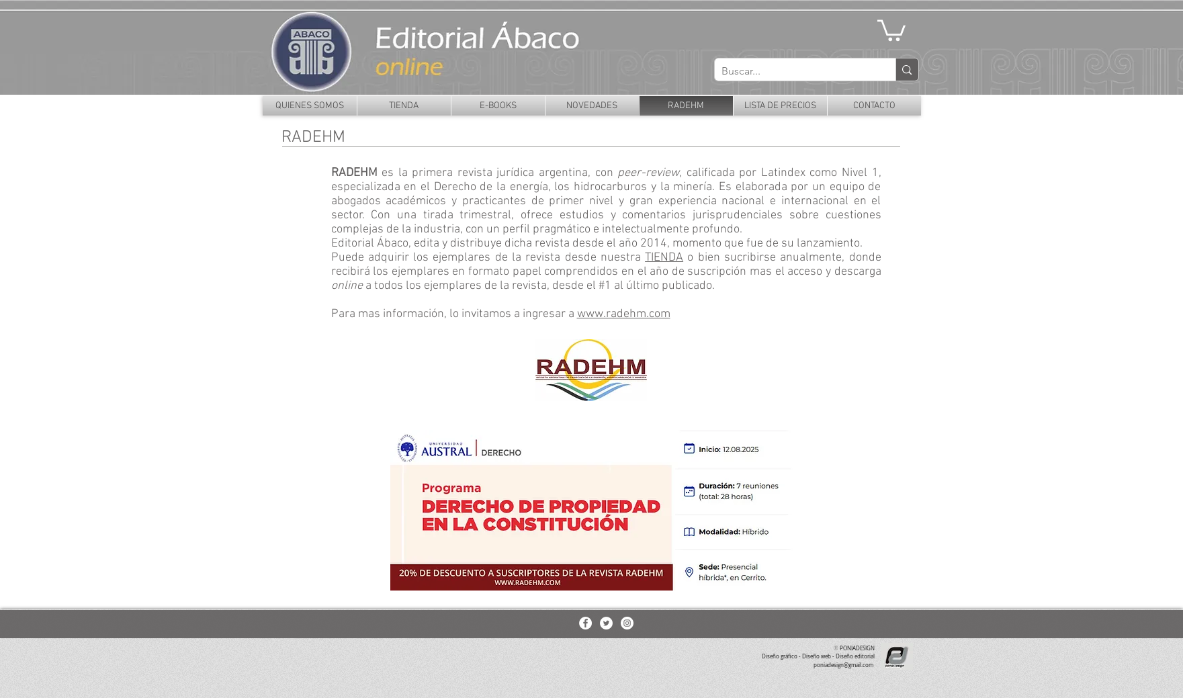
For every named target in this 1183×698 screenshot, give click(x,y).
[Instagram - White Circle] (627, 623)
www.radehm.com (623, 314)
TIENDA (664, 258)
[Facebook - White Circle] (585, 623)
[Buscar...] (794, 71)
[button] (891, 29)
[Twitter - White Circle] (606, 623)
